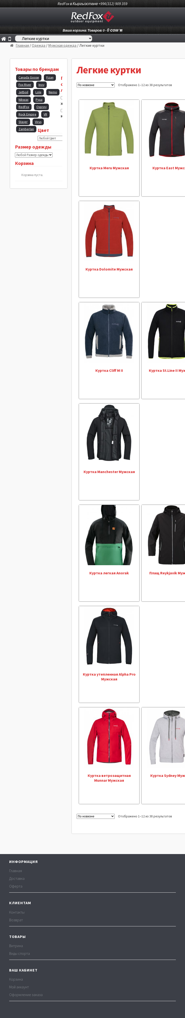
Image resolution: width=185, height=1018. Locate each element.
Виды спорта (19, 953)
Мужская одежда (62, 45)
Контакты (17, 912)
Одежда (38, 45)
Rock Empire (27, 114)
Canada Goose (29, 77)
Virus (38, 122)
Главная (22, 45)
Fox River (25, 85)
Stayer (23, 122)
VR (45, 114)
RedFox (24, 107)
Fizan (49, 77)
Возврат (16, 919)
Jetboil (23, 92)
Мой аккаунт (19, 986)
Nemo (53, 92)
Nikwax (23, 100)
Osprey (41, 107)
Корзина (16, 979)
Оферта (15, 886)
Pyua (39, 100)
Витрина (16, 945)
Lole (38, 92)
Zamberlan (26, 129)
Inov (41, 85)
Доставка (17, 878)
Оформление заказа (26, 994)
